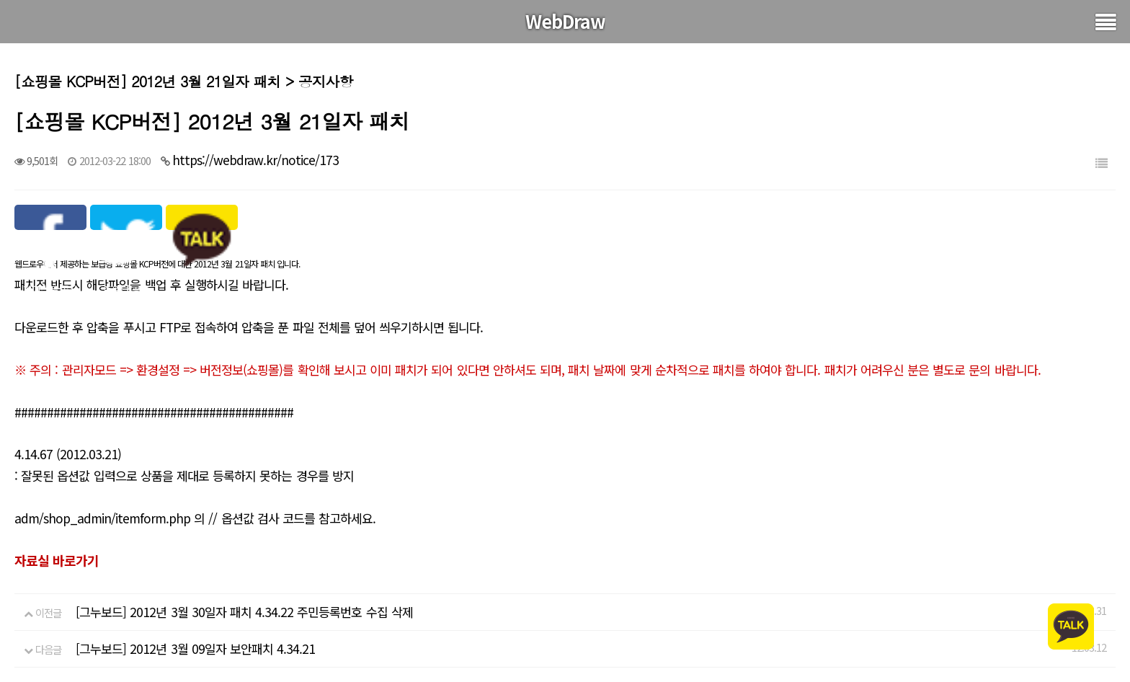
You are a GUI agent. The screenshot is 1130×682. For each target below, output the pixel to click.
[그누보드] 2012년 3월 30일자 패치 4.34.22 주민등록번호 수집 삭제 (244, 612)
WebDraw (565, 21)
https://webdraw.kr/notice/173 (255, 160)
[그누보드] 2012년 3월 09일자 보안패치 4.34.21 (195, 648)
